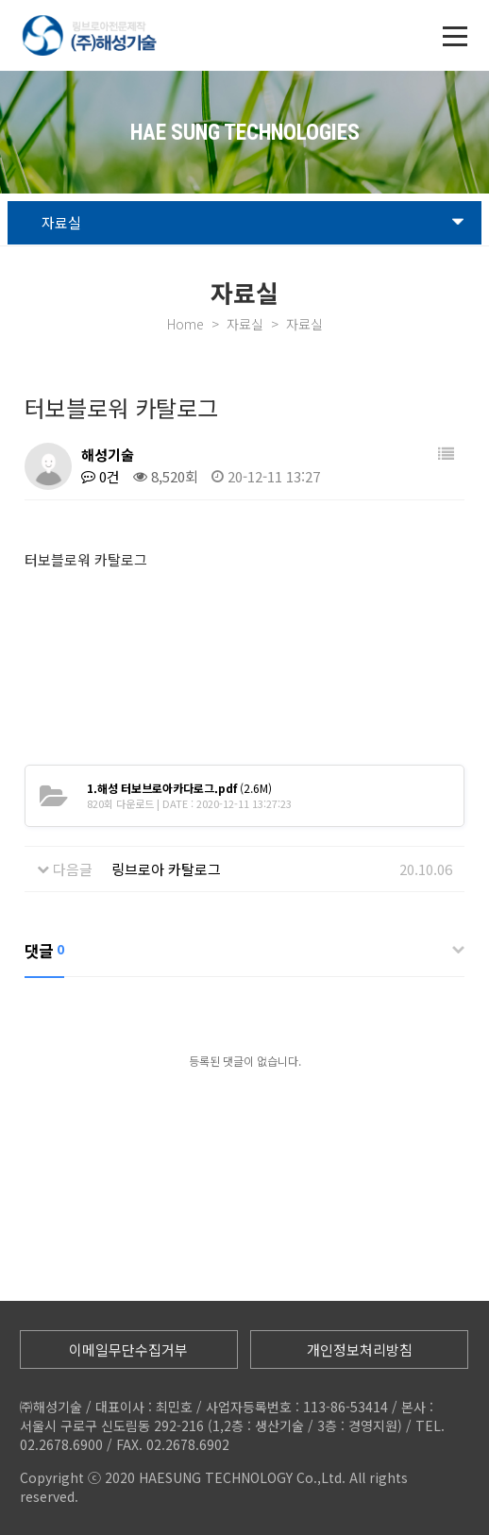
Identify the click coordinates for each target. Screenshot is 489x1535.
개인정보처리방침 (360, 1349)
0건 (100, 476)
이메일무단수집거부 (128, 1349)
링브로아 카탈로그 (166, 869)
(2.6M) (179, 788)
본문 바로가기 (0, 0)
